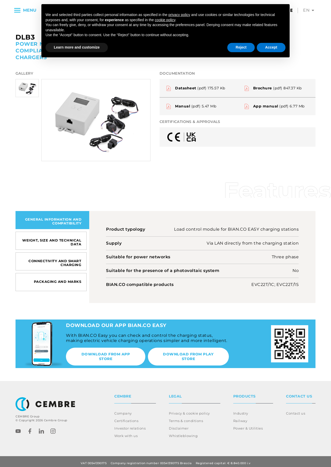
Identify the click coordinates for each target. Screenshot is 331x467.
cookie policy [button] (165, 20)
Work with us (126, 433)
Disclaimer (179, 425)
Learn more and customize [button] (77, 47)
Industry (240, 410)
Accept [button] (271, 47)
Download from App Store (105, 356)
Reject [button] (241, 47)
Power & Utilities (248, 425)
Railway (240, 418)
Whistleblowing (183, 433)
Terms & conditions (186, 418)
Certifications (126, 418)
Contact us (295, 410)
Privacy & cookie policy (189, 410)
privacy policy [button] (179, 15)
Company (123, 410)
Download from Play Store (188, 356)
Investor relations (130, 425)
